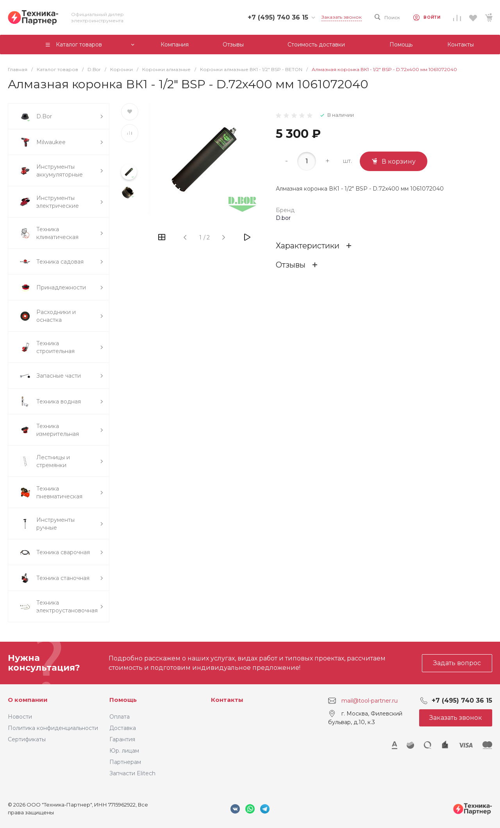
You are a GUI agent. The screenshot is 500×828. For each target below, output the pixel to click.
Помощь (123, 699)
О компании (28, 699)
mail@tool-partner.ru (369, 700)
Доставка (122, 728)
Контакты (227, 699)
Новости (20, 716)
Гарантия (122, 739)
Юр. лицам (124, 750)
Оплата (119, 716)
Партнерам (125, 762)
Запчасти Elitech (132, 773)
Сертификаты (27, 739)
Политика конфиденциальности (53, 728)
